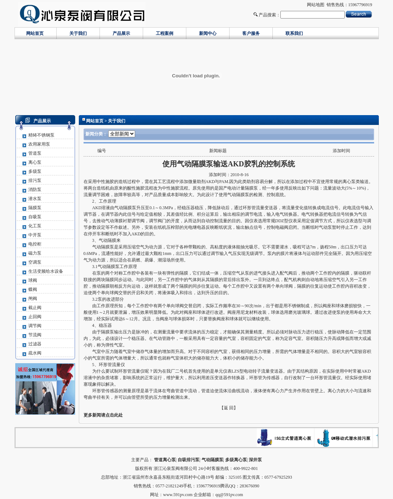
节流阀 (34, 334)
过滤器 (34, 343)
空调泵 (34, 262)
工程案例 (164, 33)
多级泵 (34, 171)
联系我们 (294, 33)
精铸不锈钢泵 (41, 135)
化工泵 (34, 225)
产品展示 (121, 33)
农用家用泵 (39, 144)
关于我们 (78, 33)
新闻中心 (207, 33)
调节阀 (34, 325)
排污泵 (34, 180)
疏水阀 (34, 353)
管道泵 (34, 153)
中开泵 (34, 235)
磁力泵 (34, 253)
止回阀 (34, 316)
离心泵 (34, 162)
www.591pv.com (178, 494)
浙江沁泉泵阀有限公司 (175, 468)
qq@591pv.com (229, 494)
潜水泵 (34, 198)
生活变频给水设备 (45, 271)
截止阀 (34, 307)
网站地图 (315, 4)
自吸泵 (34, 216)
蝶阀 (32, 289)
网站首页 (35, 33)
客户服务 (251, 33)
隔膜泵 (34, 207)
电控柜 (34, 244)
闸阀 (32, 298)
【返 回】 (228, 407)
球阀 (32, 280)
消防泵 (34, 189)
